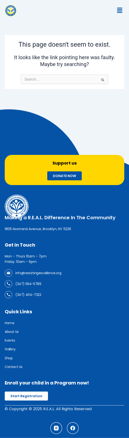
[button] (118, 10)
